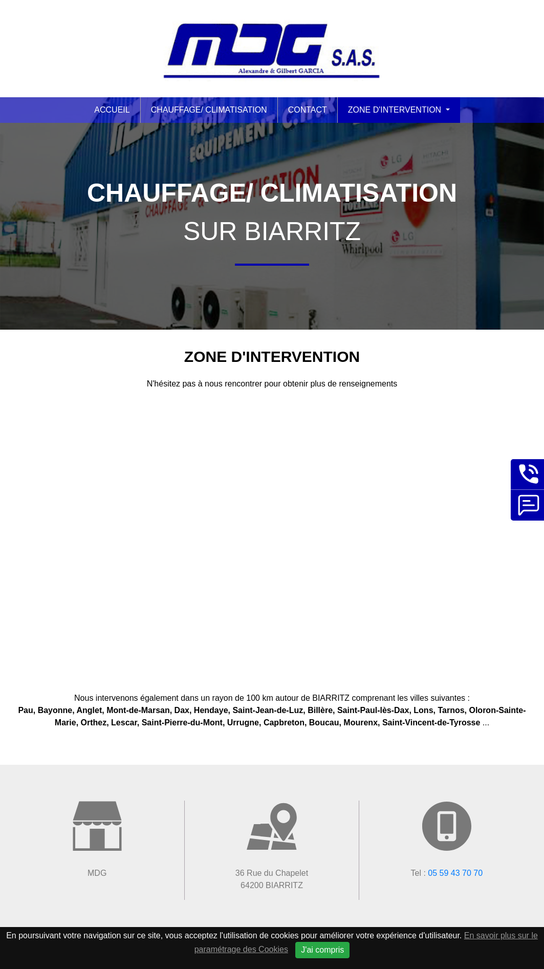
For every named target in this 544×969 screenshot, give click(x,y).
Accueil (111, 109)
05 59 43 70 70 (455, 873)
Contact (307, 109)
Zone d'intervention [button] (396, 109)
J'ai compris (322, 949)
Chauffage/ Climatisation (209, 109)
